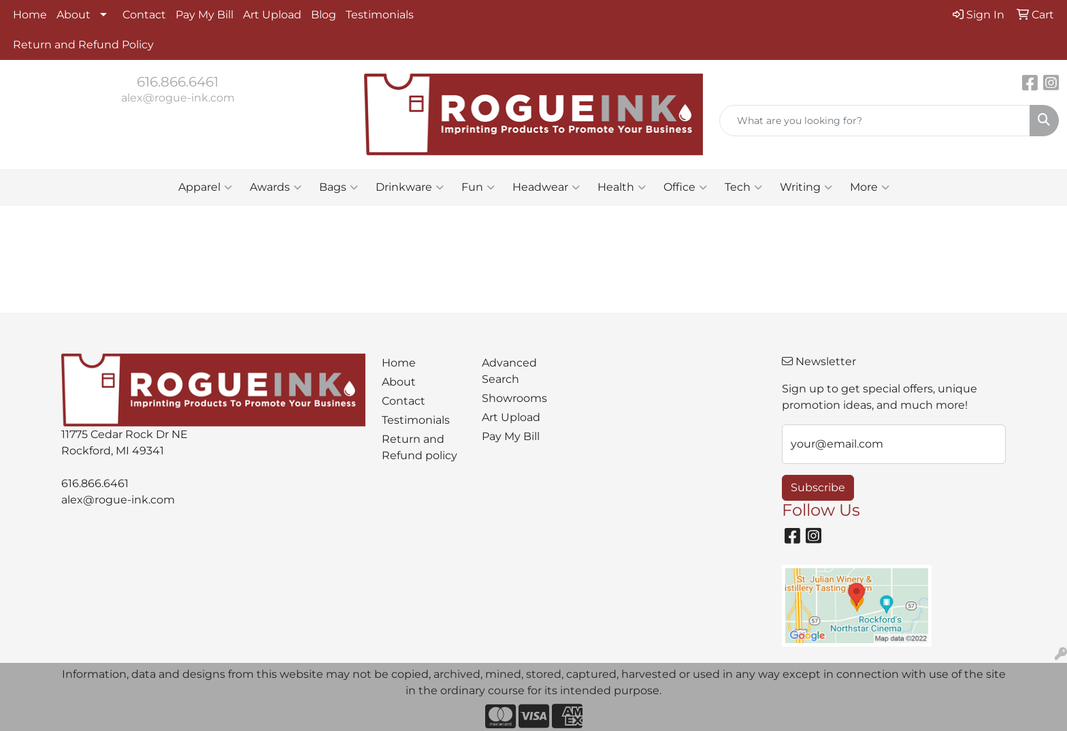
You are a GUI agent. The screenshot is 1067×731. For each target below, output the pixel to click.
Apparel (205, 187)
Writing (806, 187)
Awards (275, 187)
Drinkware (410, 187)
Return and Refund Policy (83, 44)
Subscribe (818, 487)
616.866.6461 (177, 82)
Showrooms (514, 398)
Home (30, 14)
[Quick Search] (874, 120)
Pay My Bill (204, 14)
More (869, 187)
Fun (478, 187)
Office (685, 187)
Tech (743, 187)
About (73, 14)
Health (621, 187)
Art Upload (272, 14)
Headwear (546, 187)
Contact (144, 14)
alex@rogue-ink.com (178, 97)
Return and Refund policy (419, 447)
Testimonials (380, 14)
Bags (338, 187)
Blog (323, 14)
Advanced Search (509, 371)
